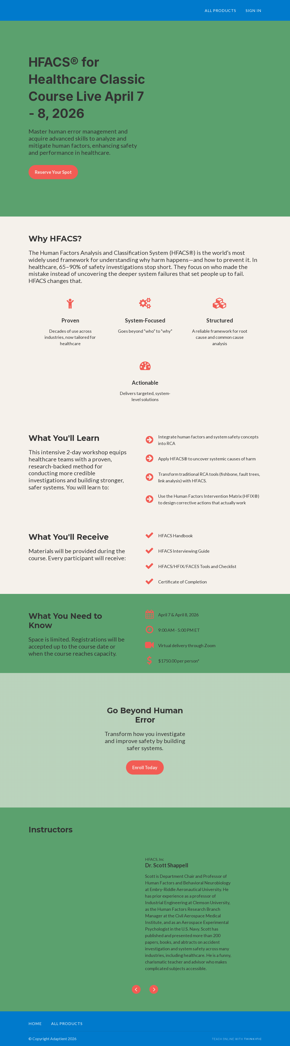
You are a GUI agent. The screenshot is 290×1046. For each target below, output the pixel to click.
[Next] (153, 989)
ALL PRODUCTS (220, 10)
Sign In (253, 10)
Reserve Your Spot (53, 172)
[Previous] (136, 989)
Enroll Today (144, 767)
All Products (67, 1023)
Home (35, 1023)
